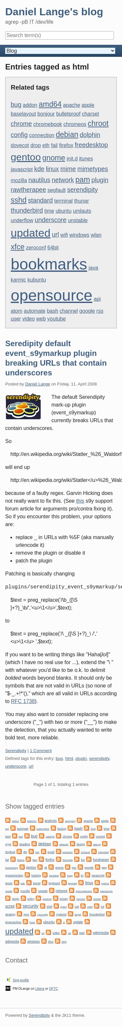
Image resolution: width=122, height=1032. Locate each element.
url (55, 234)
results (97, 899)
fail (54, 145)
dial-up (97, 844)
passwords (106, 891)
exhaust (85, 852)
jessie (9, 883)
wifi (64, 235)
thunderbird (27, 210)
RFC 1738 (23, 701)
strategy (10, 914)
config (19, 134)
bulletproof (68, 114)
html (69, 758)
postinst (47, 899)
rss (99, 311)
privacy (64, 898)
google (87, 311)
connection (41, 135)
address (31, 821)
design (80, 844)
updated (30, 233)
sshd (19, 200)
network (63, 179)
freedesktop (91, 144)
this (80, 501)
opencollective (83, 891)
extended (103, 852)
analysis (51, 821)
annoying (70, 821)
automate (35, 311)
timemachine (13, 922)
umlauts (82, 211)
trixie (32, 922)
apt (7, 828)
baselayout (23, 114)
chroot (98, 123)
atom (16, 311)
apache (71, 105)
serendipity (82, 189)
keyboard (54, 883)
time (49, 211)
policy (30, 898)
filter (35, 860)
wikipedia (12, 941)
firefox (66, 145)
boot (7, 836)
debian (67, 134)
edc (37, 852)
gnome (53, 158)
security (31, 906)
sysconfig (42, 914)
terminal (63, 201)
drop (36, 145)
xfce (17, 247)
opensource (51, 295)
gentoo (26, 157)
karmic (18, 280)
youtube (56, 318)
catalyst (50, 836)
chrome (21, 123)
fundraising (11, 867)
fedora (20, 860)
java (93, 268)
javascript (22, 169)
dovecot (20, 145)
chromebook (48, 124)
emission (67, 852)
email (50, 852)
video (28, 318)
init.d (72, 158)
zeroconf (36, 247)
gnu (74, 867)
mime (68, 168)
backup (61, 828)
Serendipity (15, 750)
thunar (81, 201)
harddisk (54, 875)
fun (83, 860)
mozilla (19, 180)
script (10, 906)
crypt (8, 844)
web (41, 318)
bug (16, 104)
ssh (77, 906)
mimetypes (92, 168)
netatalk (42, 891)
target (78, 914)
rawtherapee (28, 189)
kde (39, 168)
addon (30, 105)
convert (100, 836)
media (8, 891)
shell (49, 906)
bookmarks (49, 264)
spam (63, 906)
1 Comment (41, 750)
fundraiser (101, 860)
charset (90, 114)
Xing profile (21, 980)
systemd (61, 914)
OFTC (53, 988)
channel (69, 311)
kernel (36, 883)
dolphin (90, 134)
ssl (102, 906)
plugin (99, 179)
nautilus (39, 179)
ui (64, 922)
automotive (42, 828)
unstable (78, 220)
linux (52, 168)
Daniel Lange (37, 384)
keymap (72, 883)
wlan (96, 235)
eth (45, 145)
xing (64, 941)
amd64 (50, 104)
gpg (104, 867)
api (97, 299)
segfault (56, 190)
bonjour (46, 114)
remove (80, 899)
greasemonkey (14, 875)
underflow (22, 220)
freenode (67, 860)
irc (82, 875)
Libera (40, 988)
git (45, 867)
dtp (25, 852)
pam (82, 179)
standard (40, 200)
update (78, 922)
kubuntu (37, 280)
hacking (36, 875)
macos (105, 883)
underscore (51, 219)
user (16, 318)
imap (70, 875)
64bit (53, 247)
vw (69, 933)
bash (52, 311)
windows (79, 235)
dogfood (10, 852)
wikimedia (101, 933)
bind (93, 828)
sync (26, 914)
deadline (24, 844)
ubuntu (64, 211)
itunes (86, 158)
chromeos (74, 124)
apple (88, 105)
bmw (107, 828)
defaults (63, 844)
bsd (21, 836)
